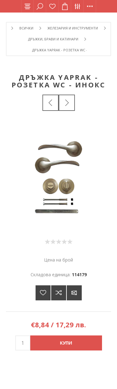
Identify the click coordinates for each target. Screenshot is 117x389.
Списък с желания (52, 6)
